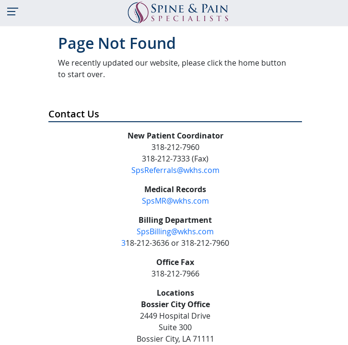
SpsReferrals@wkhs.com (175, 170)
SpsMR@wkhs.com (175, 201)
